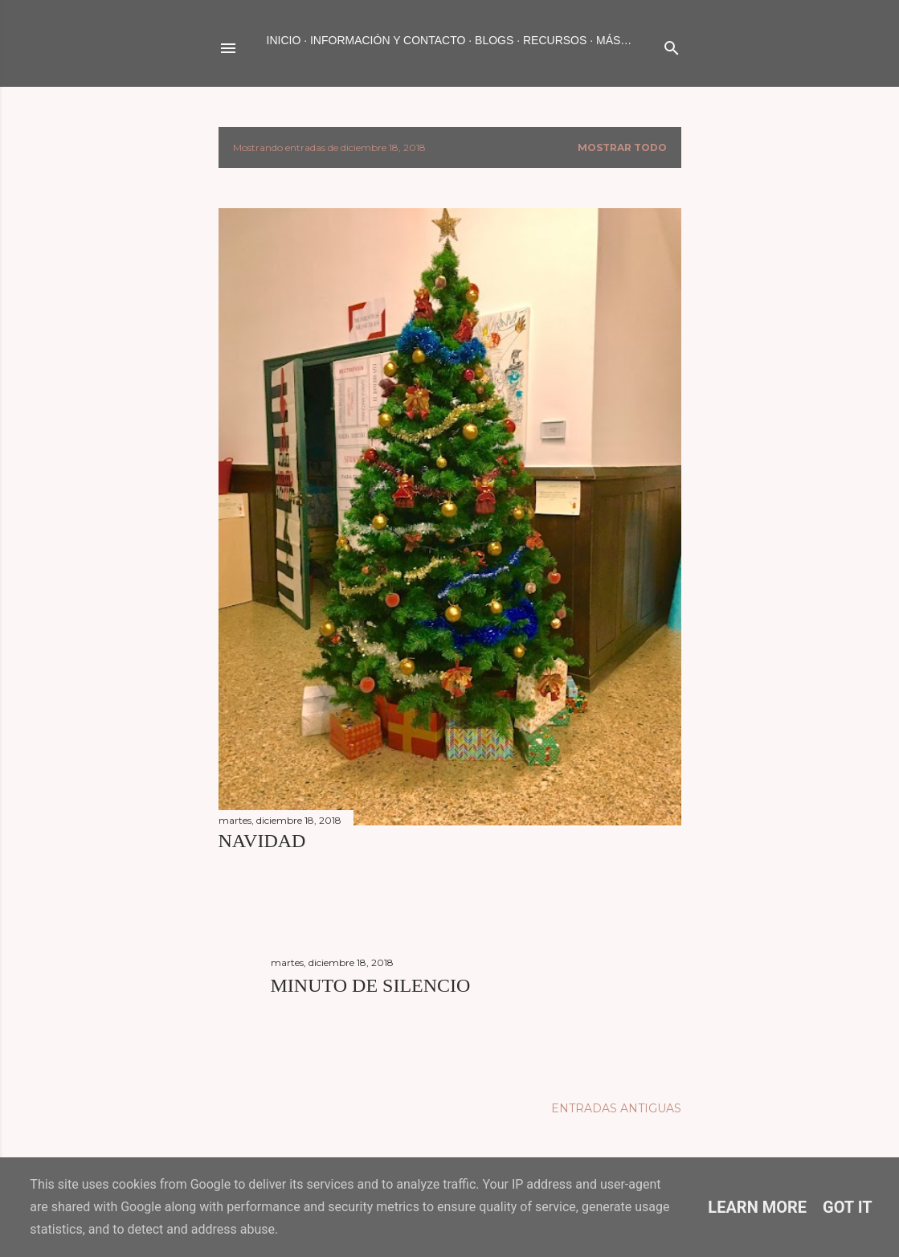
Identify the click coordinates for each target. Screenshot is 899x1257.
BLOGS (494, 40)
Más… (613, 40)
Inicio (284, 40)
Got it (847, 1207)
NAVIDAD (262, 840)
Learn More (757, 1207)
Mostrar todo (622, 147)
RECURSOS (554, 40)
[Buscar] (671, 44)
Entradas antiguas (616, 1108)
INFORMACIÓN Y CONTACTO (387, 40)
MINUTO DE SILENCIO (371, 985)
